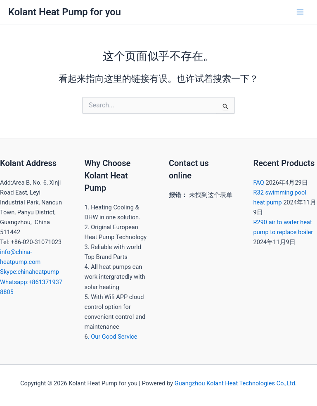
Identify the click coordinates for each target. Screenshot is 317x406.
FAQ (258, 182)
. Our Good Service (112, 336)
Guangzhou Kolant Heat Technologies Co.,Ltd (235, 383)
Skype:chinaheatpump (29, 271)
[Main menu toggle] (300, 12)
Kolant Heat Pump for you (64, 12)
